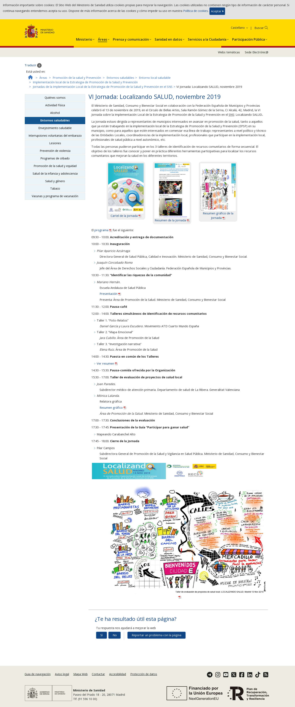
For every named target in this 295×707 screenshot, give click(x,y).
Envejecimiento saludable (55, 128)
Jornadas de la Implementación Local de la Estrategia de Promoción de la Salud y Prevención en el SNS (102, 87)
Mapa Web (80, 674)
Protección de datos (143, 674)
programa (103, 230)
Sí (101, 635)
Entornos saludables (120, 78)
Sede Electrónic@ (256, 52)
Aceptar (217, 11)
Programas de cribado (55, 158)
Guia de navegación (38, 674)
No (115, 635)
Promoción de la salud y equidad (55, 166)
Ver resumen (107, 363)
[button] (84, 38)
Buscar (259, 28)
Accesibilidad (117, 674)
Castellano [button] (239, 28)
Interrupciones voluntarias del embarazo (55, 135)
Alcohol (55, 113)
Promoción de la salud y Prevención (77, 78)
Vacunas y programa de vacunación (55, 196)
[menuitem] (84, 38)
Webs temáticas (229, 52)
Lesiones (55, 143)
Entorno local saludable (155, 78)
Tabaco (55, 188)
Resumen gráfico (113, 408)
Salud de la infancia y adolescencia (55, 173)
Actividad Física (55, 105)
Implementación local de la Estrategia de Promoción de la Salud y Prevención (85, 82)
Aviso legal (62, 674)
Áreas (43, 78)
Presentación (110, 294)
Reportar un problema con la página (156, 635)
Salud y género (55, 181)
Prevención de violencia (55, 151)
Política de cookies (195, 11)
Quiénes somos (55, 98)
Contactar (98, 674)
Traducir (33, 65)
